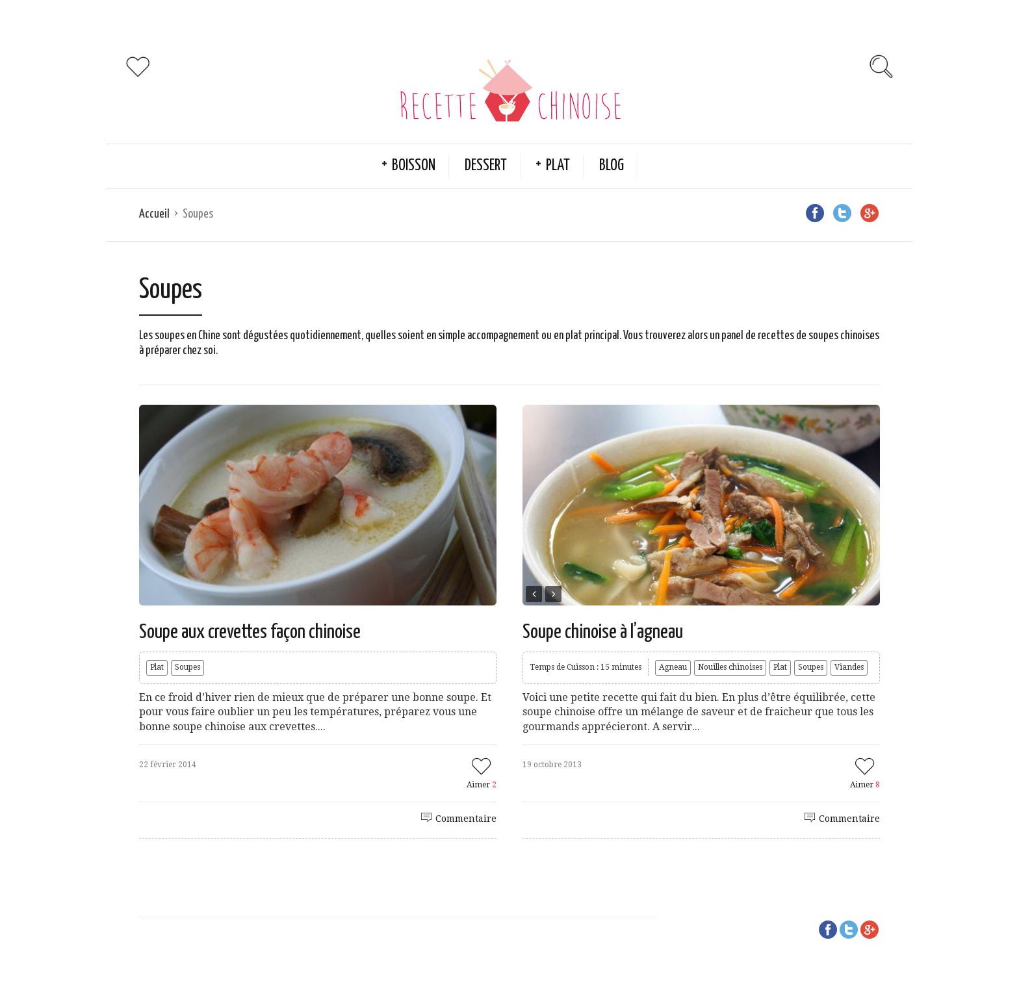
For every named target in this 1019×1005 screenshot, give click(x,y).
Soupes (187, 667)
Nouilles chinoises (730, 667)
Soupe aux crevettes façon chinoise (250, 632)
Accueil (154, 214)
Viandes (849, 667)
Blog (611, 166)
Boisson (413, 166)
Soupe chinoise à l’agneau (602, 632)
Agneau (673, 667)
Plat (558, 166)
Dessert (486, 166)
